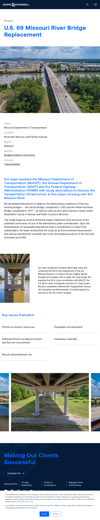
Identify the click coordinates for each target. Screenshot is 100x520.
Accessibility (10, 484)
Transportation (12, 164)
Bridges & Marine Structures (19, 155)
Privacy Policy (28, 502)
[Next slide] (98, 403)
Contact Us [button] (15, 473)
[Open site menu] (94, 5)
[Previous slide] (2, 403)
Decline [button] (55, 514)
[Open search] (88, 4)
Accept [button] (44, 514)
